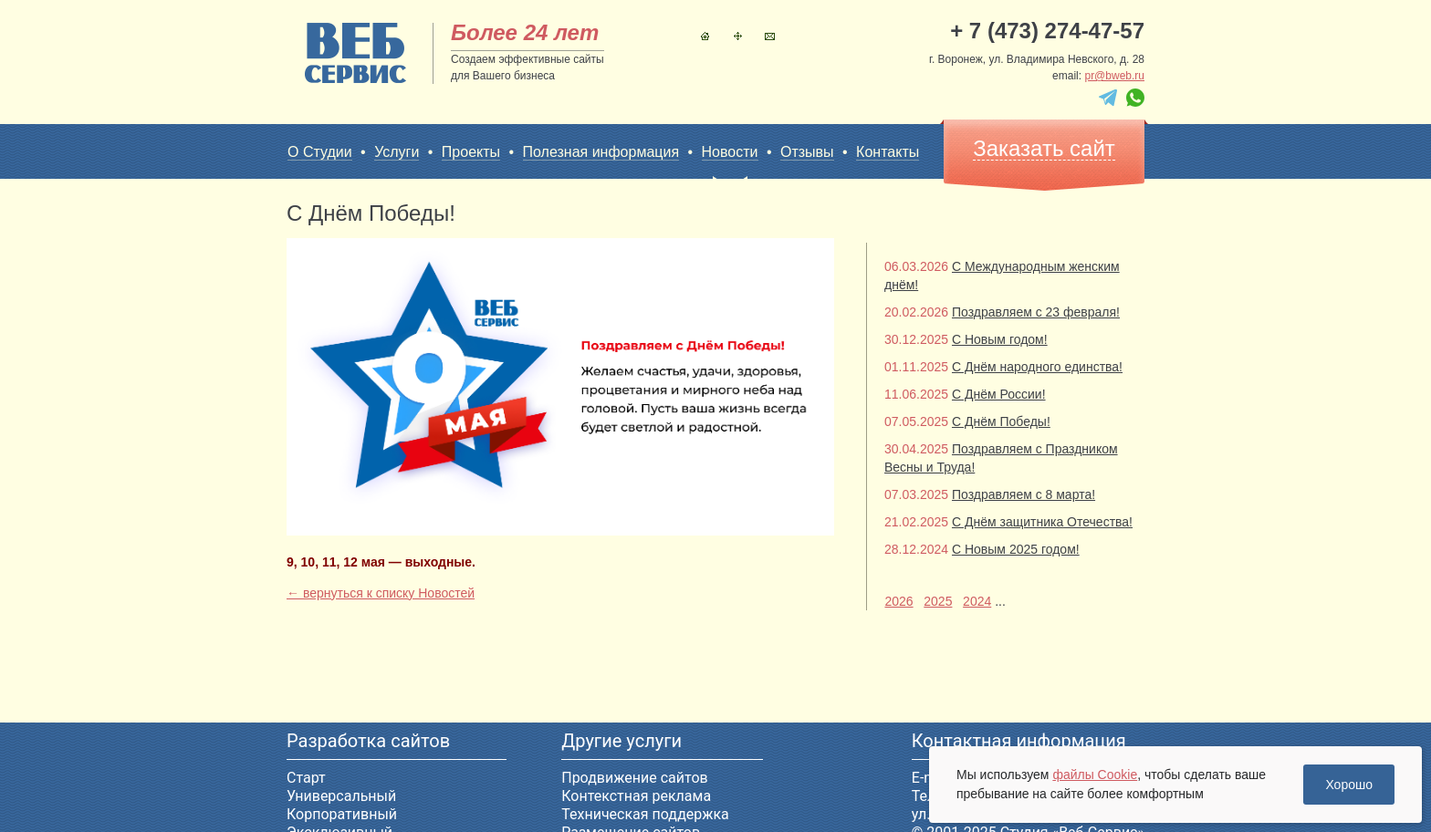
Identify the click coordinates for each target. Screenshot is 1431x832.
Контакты (769, 36)
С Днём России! (999, 394)
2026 (898, 601)
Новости (730, 152)
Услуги (396, 152)
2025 (938, 601)
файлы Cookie (1094, 774)
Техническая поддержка (645, 814)
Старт (306, 777)
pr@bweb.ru (1114, 75)
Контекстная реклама (636, 796)
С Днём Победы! (1001, 421)
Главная (705, 36)
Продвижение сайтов (634, 777)
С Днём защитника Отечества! (1042, 522)
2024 (977, 601)
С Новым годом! (1000, 339)
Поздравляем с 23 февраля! (1036, 312)
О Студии (319, 152)
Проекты (471, 152)
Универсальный (341, 796)
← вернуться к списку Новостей (381, 593)
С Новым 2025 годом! (1016, 549)
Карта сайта (737, 36)
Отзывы (807, 152)
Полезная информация (601, 152)
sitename (355, 53)
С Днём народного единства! (1037, 366)
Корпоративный (342, 814)
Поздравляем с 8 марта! (1023, 494)
